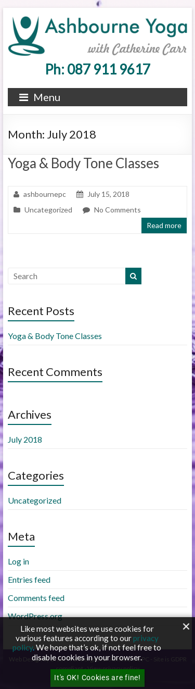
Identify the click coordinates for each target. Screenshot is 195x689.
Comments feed (36, 598)
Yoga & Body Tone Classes (83, 163)
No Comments (117, 209)
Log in (18, 561)
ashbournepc (44, 194)
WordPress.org (35, 616)
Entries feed (29, 579)
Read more (164, 225)
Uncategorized (48, 209)
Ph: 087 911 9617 (97, 69)
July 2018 (25, 439)
